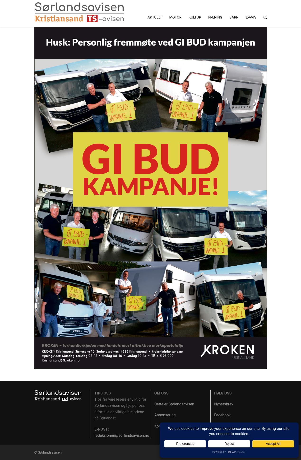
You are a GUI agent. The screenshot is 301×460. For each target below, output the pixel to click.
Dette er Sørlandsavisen (174, 404)
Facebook (222, 415)
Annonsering (165, 415)
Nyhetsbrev (223, 404)
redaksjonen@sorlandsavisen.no (121, 435)
